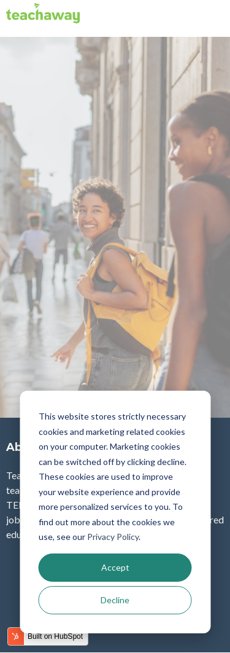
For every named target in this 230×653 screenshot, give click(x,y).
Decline (115, 600)
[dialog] (115, 512)
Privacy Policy (113, 536)
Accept (115, 567)
